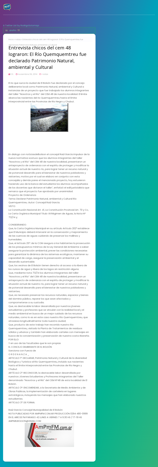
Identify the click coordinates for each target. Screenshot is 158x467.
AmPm (12, 30)
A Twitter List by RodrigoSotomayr (21, 25)
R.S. (12, 74)
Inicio (11, 39)
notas (18, 39)
